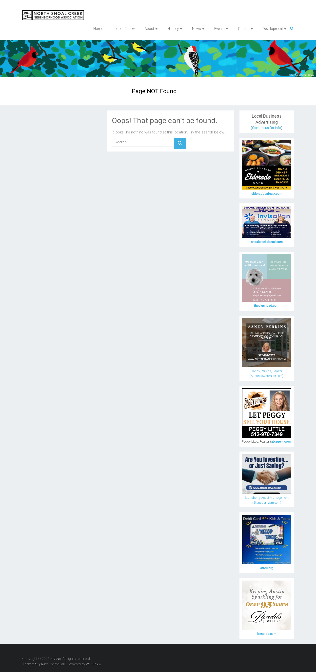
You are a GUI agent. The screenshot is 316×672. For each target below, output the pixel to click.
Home (98, 29)
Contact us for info (266, 128)
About (149, 29)
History (173, 29)
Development (273, 29)
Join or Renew (124, 29)
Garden (243, 29)
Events (219, 29)
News (196, 29)
